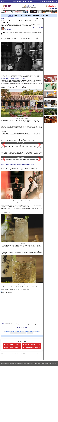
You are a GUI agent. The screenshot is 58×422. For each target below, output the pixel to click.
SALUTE (42, 15)
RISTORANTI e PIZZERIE (39, 18)
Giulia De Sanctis (8, 29)
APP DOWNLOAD (50, 8)
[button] (4, 158)
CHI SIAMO (30, 1)
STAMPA (41, 377)
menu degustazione (14, 389)
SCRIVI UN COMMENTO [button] (6, 392)
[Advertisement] (50, 33)
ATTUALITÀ (16, 15)
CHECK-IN (11, 15)
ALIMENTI (30, 15)
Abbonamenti (48, 1)
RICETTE (46, 15)
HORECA (21, 15)
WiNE (26, 15)
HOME (2, 379)
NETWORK (25, 1)
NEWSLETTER (19, 1)
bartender (24, 389)
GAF (1, 347)
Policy (25, 418)
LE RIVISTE (14, 1)
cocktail (19, 389)
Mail (22, 418)
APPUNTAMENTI (36, 15)
